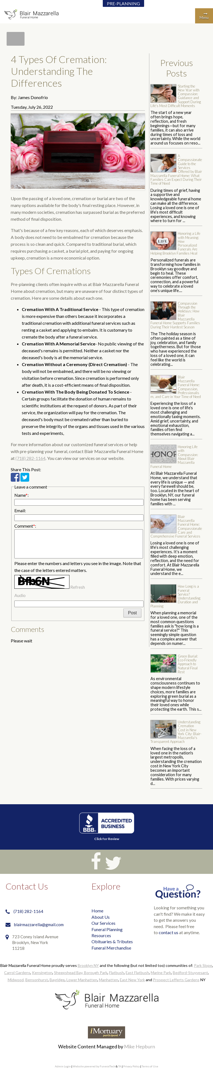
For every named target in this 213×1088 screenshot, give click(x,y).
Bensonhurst (36, 979)
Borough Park (95, 972)
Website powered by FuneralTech (94, 1066)
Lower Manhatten (81, 979)
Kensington (42, 972)
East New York (132, 979)
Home (97, 910)
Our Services (103, 923)
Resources (101, 935)
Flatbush (116, 972)
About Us (100, 917)
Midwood (16, 979)
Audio (20, 595)
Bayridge (57, 979)
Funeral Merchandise (111, 947)
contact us (168, 932)
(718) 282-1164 (30, 458)
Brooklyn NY (88, 965)
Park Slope (203, 965)
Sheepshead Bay (68, 972)
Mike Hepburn (139, 1046)
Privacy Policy (131, 1066)
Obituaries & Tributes (112, 941)
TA (119, 1066)
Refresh (77, 587)
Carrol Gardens (17, 972)
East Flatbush (137, 972)
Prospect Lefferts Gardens (176, 979)
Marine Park (161, 972)
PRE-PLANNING (123, 3)
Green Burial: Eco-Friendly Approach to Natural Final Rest (188, 664)
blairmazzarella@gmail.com (39, 924)
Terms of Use (150, 1066)
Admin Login (63, 1066)
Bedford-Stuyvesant (190, 972)
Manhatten (108, 979)
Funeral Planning (107, 929)
